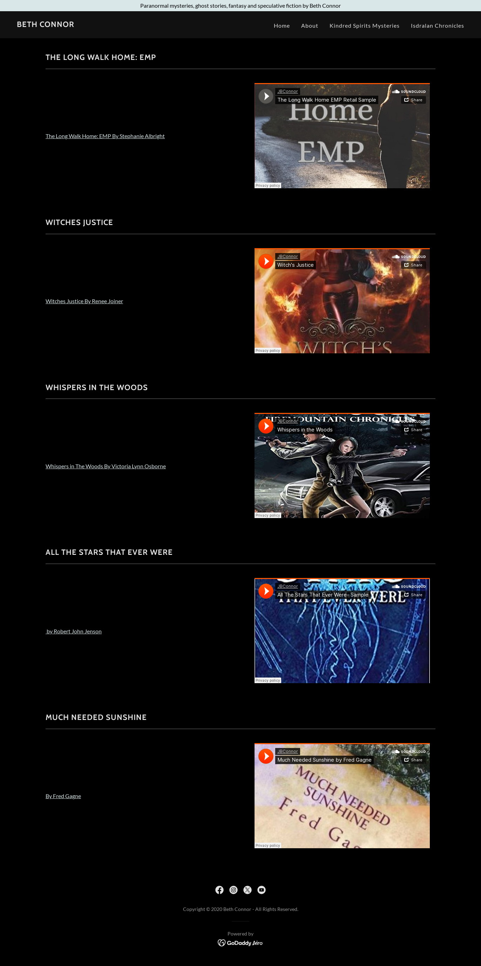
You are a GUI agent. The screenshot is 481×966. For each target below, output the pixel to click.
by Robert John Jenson (74, 631)
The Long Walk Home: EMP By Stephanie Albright (105, 135)
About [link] (309, 25)
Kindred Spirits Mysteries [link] (365, 25)
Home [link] (282, 25)
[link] (45, 24)
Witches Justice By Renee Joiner (84, 301)
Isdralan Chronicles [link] (437, 25)
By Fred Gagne (63, 795)
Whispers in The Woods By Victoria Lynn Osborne (106, 466)
